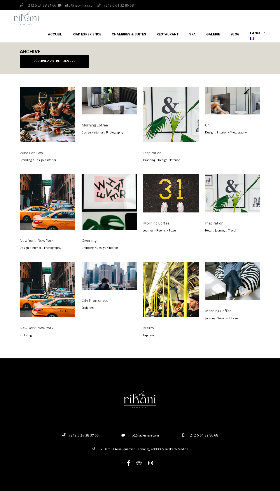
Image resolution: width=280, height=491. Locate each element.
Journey (148, 230)
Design (39, 160)
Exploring (26, 335)
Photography (114, 132)
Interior (51, 160)
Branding (26, 160)
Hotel (208, 230)
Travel (173, 230)
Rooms (161, 230)
